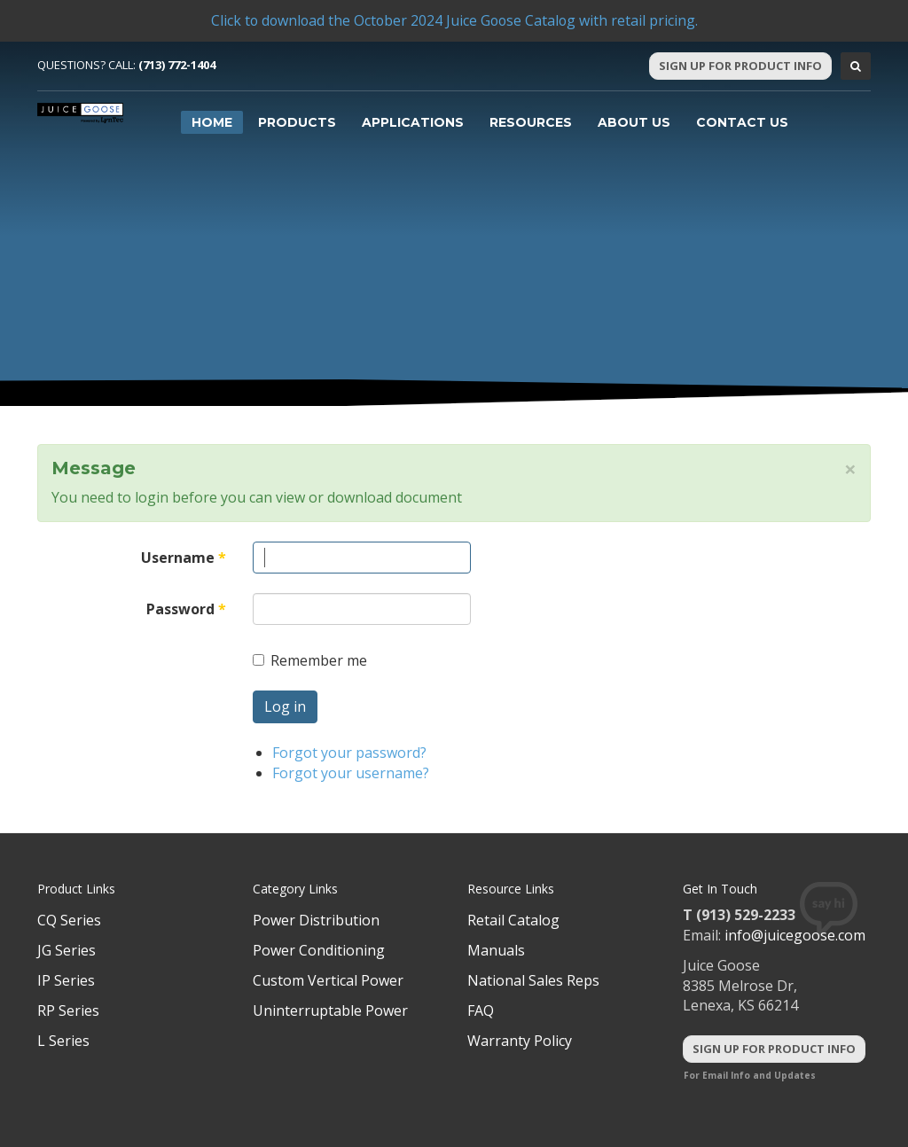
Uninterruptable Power (330, 1010)
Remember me (310, 660)
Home (212, 122)
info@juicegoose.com (794, 935)
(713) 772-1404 (176, 65)
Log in (285, 706)
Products (297, 122)
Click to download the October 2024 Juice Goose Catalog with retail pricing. (454, 20)
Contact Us (742, 122)
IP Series (66, 980)
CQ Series (69, 920)
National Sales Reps (533, 980)
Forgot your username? (350, 773)
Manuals (496, 950)
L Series (63, 1040)
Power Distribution (316, 920)
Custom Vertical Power (328, 980)
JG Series (66, 950)
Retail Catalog (513, 920)
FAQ (480, 1010)
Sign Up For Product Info (740, 66)
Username (183, 557)
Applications (413, 122)
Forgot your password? (349, 752)
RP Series (68, 1010)
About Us (634, 122)
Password (186, 609)
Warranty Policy (519, 1040)
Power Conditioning (319, 950)
